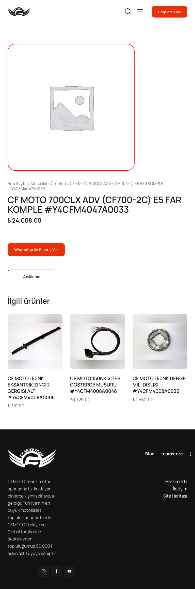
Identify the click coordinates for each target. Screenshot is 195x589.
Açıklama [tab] (31, 277)
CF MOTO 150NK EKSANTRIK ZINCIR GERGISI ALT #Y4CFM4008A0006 (31, 387)
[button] (140, 11)
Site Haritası (175, 496)
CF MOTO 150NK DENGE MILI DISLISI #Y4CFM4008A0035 (159, 384)
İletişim (180, 489)
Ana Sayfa (17, 183)
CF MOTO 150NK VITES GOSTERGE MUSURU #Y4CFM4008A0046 (95, 384)
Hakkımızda (176, 481)
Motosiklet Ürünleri (48, 183)
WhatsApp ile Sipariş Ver (36, 249)
